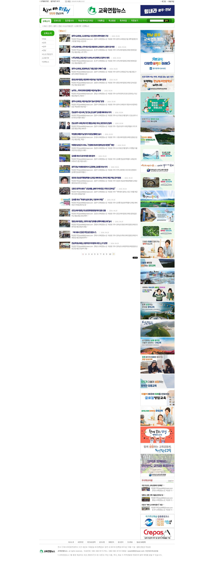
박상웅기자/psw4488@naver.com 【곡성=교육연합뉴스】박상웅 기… (162, 489)
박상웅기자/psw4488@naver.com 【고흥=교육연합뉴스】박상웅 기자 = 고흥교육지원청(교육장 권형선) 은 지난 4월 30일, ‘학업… (104, 138)
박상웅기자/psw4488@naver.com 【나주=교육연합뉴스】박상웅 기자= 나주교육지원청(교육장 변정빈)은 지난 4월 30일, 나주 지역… (104, 51)
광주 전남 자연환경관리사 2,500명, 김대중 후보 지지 (89, 166)
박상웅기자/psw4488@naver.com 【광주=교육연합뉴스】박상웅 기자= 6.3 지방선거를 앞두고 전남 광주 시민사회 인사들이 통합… (105, 116)
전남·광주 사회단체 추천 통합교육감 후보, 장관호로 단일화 (92, 123)
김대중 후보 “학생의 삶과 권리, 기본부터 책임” (88, 199)
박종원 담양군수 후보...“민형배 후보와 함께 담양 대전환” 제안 (93, 144)
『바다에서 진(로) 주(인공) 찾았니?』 (84, 232)
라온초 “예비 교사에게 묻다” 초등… (153, 504)
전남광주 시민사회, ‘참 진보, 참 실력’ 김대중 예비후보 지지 (91, 112)
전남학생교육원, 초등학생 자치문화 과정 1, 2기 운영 (89, 243)
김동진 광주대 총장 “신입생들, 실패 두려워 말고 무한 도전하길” (93, 188)
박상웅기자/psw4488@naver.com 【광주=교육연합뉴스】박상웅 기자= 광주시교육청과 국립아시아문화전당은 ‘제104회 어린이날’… (104, 105)
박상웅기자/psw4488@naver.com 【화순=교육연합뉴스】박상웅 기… (162, 499)
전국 (50, 26)
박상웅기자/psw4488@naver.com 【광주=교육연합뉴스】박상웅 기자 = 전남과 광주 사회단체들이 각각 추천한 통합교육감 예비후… (104, 127)
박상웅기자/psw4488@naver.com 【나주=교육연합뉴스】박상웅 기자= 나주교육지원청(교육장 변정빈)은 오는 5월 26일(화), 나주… (104, 62)
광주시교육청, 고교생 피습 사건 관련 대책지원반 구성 (90, 35)
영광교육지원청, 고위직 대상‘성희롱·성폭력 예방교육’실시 (92, 221)
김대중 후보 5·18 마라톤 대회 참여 (83, 155)
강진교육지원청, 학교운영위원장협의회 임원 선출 (89, 210)
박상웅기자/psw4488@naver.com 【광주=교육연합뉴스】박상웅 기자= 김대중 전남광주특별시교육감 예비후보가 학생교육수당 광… (104, 203)
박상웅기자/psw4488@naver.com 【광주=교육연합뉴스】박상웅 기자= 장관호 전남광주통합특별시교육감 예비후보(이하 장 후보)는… (104, 182)
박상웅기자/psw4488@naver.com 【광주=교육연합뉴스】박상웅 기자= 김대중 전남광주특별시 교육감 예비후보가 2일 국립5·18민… (104, 160)
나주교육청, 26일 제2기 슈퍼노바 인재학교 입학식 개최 (90, 57)
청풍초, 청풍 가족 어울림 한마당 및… (153, 495)
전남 (60, 26)
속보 (45, 26)
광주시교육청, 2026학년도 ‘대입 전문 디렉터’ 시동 (89, 68)
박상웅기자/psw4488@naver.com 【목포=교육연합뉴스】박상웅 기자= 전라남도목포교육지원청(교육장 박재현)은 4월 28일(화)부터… (105, 236)
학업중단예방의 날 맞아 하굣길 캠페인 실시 (86, 134)
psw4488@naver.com (136, 551)
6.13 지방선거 (68, 26)
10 (110, 254)
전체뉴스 (86, 26)
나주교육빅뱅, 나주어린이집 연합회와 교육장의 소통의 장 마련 (93, 46)
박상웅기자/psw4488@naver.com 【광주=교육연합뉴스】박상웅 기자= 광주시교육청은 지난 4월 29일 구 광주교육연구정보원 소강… (104, 73)
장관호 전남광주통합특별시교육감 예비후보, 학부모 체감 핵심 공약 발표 (96, 177)
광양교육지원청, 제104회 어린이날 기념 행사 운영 (89, 79)
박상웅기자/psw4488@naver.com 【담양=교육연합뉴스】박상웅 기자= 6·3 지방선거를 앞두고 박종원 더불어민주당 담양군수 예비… (104, 149)
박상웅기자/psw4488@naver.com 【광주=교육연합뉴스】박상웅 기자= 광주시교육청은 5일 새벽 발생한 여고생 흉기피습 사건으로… (104, 40)
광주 (55, 26)
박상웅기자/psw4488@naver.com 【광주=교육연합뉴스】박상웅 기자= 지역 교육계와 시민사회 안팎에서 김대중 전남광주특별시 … (104, 171)
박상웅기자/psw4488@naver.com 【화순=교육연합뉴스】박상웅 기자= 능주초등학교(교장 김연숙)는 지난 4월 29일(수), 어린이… (104, 94)
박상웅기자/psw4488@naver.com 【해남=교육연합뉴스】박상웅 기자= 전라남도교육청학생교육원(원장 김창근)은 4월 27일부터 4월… (105, 247)
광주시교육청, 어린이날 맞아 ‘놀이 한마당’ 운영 (88, 101)
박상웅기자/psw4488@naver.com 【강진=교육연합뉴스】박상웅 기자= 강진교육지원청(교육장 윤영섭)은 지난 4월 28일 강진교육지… (104, 214)
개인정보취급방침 (151, 551)
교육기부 (78, 26)
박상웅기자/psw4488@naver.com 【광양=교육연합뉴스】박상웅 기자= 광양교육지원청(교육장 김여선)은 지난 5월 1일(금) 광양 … (104, 83)
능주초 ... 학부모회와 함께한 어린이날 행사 (86, 90)
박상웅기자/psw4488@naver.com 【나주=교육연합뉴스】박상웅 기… (162, 508)
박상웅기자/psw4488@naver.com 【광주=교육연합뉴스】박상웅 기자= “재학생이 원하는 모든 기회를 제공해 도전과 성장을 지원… (104, 193)
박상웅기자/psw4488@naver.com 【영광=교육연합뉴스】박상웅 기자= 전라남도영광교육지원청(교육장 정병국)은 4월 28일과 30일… (105, 225)
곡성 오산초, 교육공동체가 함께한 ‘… (153, 485)
